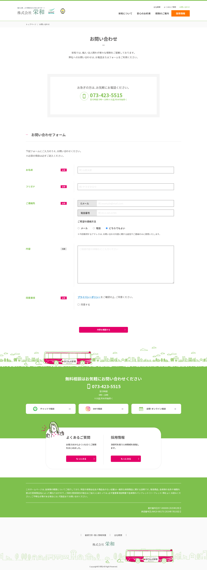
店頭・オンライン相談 (152, 409)
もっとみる (81, 458)
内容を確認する (103, 330)
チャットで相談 (43, 409)
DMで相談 (94, 409)
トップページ (31, 24)
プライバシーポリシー (89, 297)
